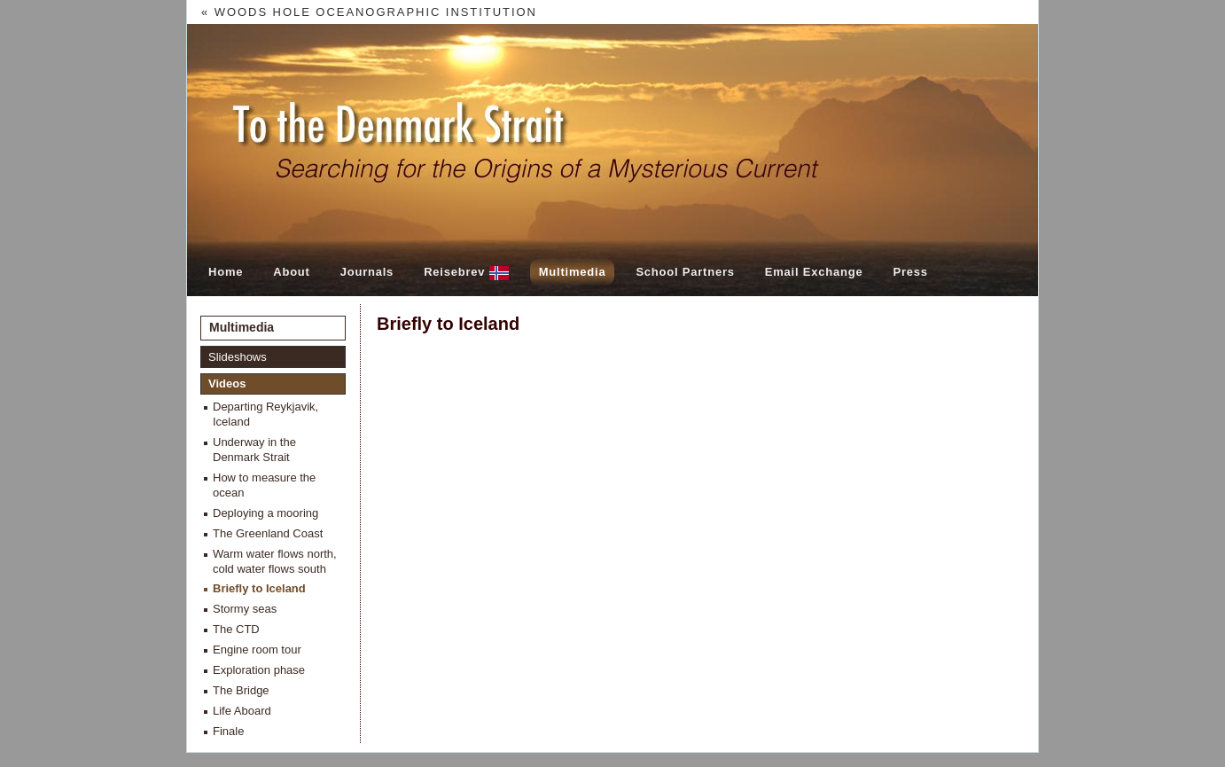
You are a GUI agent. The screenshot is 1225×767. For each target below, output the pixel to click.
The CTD (236, 629)
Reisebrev (466, 272)
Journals (367, 271)
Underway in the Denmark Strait (254, 449)
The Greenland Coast (268, 533)
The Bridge (241, 690)
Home (225, 271)
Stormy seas (245, 608)
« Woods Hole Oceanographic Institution (369, 12)
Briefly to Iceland (259, 588)
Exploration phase (259, 670)
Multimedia (572, 271)
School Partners (685, 271)
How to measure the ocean (264, 485)
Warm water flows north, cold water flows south (275, 561)
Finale (228, 731)
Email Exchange (814, 271)
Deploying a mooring (265, 513)
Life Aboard (242, 710)
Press (910, 271)
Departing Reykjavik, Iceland (265, 414)
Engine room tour (257, 649)
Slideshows (237, 357)
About (291, 271)
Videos (227, 383)
